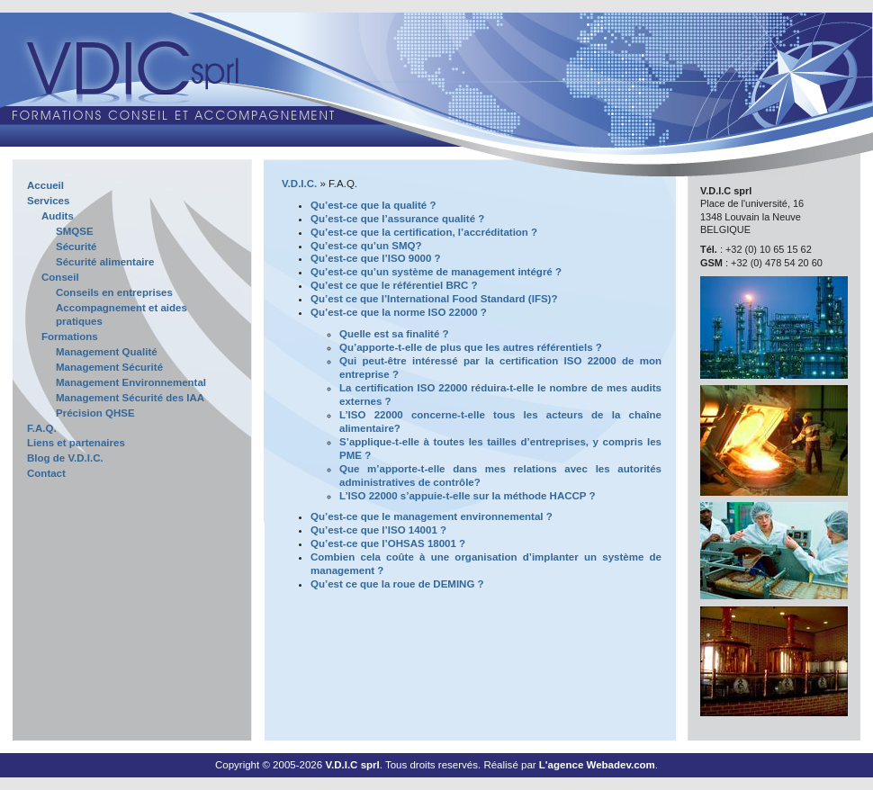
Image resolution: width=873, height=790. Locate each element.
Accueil (45, 185)
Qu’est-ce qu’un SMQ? (365, 245)
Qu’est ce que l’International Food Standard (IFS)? (433, 298)
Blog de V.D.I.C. (65, 458)
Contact (46, 473)
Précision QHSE (95, 413)
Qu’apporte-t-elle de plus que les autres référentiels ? (470, 347)
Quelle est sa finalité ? (394, 333)
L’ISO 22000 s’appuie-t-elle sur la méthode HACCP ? (467, 495)
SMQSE (75, 231)
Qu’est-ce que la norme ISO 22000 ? (398, 312)
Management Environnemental (131, 382)
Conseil (60, 277)
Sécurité (76, 246)
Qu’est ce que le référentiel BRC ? (394, 285)
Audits (57, 216)
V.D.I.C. (299, 183)
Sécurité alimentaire (105, 261)
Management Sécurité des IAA (130, 397)
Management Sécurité (109, 367)
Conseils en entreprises (114, 292)
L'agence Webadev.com (597, 764)
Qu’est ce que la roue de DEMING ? (397, 584)
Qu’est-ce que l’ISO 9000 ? (375, 258)
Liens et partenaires (76, 442)
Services (48, 200)
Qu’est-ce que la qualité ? (373, 205)
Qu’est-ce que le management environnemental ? (431, 516)
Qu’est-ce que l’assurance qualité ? (397, 218)
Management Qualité (107, 351)
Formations (69, 336)
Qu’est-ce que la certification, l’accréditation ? (423, 232)
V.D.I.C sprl (352, 764)
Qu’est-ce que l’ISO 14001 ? (378, 530)
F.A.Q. (42, 428)
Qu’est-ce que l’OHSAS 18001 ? (387, 543)
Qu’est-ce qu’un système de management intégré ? (436, 271)
